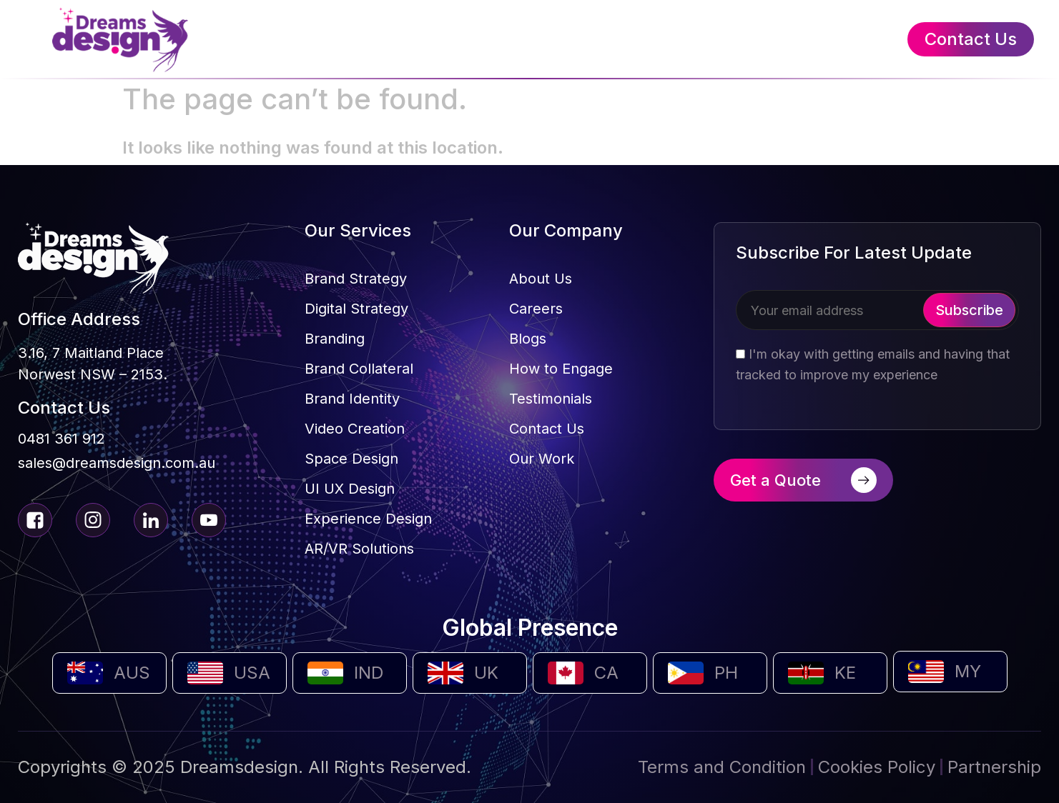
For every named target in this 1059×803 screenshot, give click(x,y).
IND (368, 672)
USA (252, 672)
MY (968, 671)
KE (845, 672)
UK (486, 672)
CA (606, 672)
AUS (132, 672)
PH (726, 672)
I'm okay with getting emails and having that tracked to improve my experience (873, 364)
